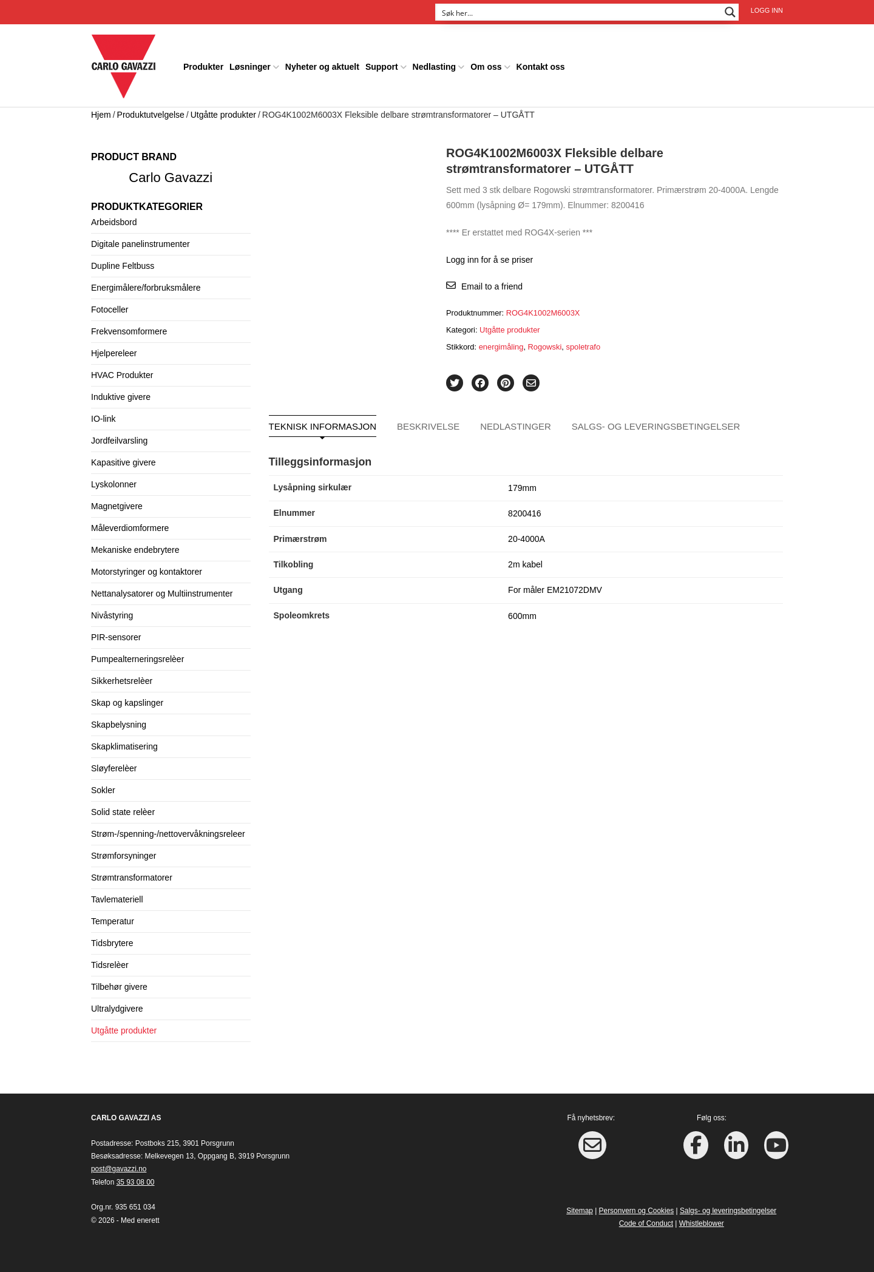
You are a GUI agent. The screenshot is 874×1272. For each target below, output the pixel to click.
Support (381, 63)
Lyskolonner (114, 480)
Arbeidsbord (114, 218)
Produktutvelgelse (151, 110)
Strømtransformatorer (131, 873)
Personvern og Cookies (636, 1206)
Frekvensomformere (129, 327)
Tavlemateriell (117, 895)
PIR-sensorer (116, 633)
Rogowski (545, 342)
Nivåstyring (112, 611)
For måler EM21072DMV (555, 586)
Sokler (103, 786)
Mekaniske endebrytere (135, 545)
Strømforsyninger (123, 851)
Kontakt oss (541, 63)
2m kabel (525, 560)
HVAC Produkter (122, 371)
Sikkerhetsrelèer (121, 677)
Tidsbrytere (112, 939)
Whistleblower (701, 1219)
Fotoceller (109, 305)
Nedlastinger (515, 422)
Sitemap (579, 1206)
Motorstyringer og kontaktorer (146, 567)
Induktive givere (121, 392)
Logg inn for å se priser (489, 256)
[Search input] (579, 12)
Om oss (485, 63)
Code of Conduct (646, 1219)
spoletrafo (583, 342)
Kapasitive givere (123, 458)
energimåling (501, 342)
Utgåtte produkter (223, 110)
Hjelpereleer (114, 349)
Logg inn (767, 10)
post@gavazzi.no (118, 1165)
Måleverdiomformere (130, 524)
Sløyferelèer (114, 764)
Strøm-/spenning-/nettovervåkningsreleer (168, 829)
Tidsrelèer (110, 961)
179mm (522, 484)
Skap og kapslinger (127, 698)
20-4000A (526, 535)
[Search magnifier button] (730, 12)
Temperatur (112, 917)
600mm (522, 612)
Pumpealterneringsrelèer (137, 655)
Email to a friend (492, 282)
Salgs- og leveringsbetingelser (656, 422)
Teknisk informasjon (323, 422)
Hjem (101, 110)
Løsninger (250, 63)
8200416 (524, 509)
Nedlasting (434, 63)
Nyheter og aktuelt (322, 63)
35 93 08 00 (136, 1178)
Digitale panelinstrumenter (140, 240)
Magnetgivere (117, 502)
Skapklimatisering (124, 742)
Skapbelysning (118, 720)
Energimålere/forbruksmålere (146, 283)
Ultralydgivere (117, 1004)
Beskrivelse (428, 422)
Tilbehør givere (119, 982)
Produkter (203, 63)
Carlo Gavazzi (170, 173)
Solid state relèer (123, 808)
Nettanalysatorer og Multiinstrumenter (161, 589)
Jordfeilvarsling (119, 436)
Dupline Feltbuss (122, 261)
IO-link (103, 414)
